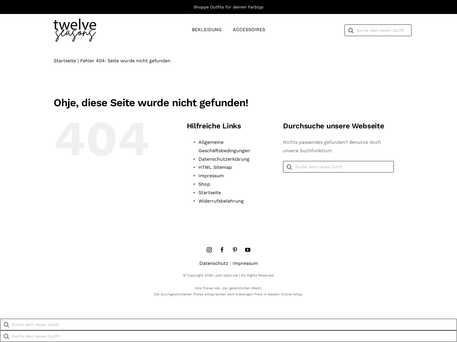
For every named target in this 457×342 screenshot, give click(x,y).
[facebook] (222, 250)
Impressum (211, 175)
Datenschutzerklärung (223, 159)
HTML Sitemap (215, 167)
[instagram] (209, 250)
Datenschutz (213, 263)
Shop (204, 184)
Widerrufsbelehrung (221, 201)
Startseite (65, 60)
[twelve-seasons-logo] (75, 21)
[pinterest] (235, 250)
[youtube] (248, 250)
